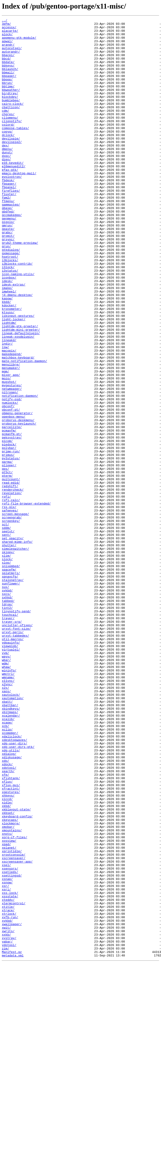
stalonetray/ (13, 692)
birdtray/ (10, 108)
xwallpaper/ (12, 1105)
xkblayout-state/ (16, 968)
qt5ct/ (7, 563)
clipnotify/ (12, 142)
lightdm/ (9, 384)
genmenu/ (9, 259)
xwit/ (6, 1110)
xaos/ (6, 826)
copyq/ (7, 154)
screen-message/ (15, 613)
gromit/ (8, 279)
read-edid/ (11, 576)
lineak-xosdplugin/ (18, 400)
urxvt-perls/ (13, 755)
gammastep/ (11, 242)
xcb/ (5, 868)
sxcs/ (6, 709)
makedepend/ (12, 421)
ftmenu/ (8, 238)
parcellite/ (12, 509)
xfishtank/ (11, 930)
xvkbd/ (7, 1101)
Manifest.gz (12, 1139)
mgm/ (5, 442)
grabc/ (7, 275)
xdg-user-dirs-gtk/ (18, 893)
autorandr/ (11, 58)
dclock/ (8, 158)
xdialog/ (9, 901)
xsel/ (6, 1034)
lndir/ (7, 409)
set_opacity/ (13, 642)
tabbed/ (8, 717)
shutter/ (9, 651)
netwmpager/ (12, 463)
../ (4, 21)
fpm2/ (6, 234)
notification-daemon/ (20, 471)
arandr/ (8, 50)
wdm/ (5, 793)
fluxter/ (9, 229)
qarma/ (7, 551)
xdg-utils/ (11, 897)
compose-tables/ (15, 150)
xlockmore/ (11, 984)
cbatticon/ (11, 125)
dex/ (5, 171)
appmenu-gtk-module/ (19, 42)
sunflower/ (11, 697)
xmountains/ (12, 993)
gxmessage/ (11, 300)
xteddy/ (8, 1076)
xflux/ (7, 934)
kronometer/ (12, 367)
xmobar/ (8, 989)
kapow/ (7, 354)
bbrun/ (7, 96)
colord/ (8, 146)
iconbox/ (9, 329)
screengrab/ (12, 617)
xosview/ (9, 1005)
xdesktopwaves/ (14, 884)
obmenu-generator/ (17, 492)
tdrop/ (7, 722)
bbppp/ (7, 92)
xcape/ (7, 863)
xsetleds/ (10, 1043)
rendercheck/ (13, 584)
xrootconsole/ (13, 1022)
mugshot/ (9, 455)
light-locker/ (13, 380)
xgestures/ (11, 947)
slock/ (7, 667)
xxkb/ (6, 1118)
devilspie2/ (12, 167)
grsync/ (8, 284)
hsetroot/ (10, 304)
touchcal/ (10, 734)
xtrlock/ (9, 1093)
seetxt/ (8, 634)
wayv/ (6, 784)
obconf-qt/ (11, 488)
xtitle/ (8, 1085)
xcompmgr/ (10, 876)
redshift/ (10, 580)
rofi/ (6, 592)
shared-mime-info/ (17, 647)
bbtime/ (8, 100)
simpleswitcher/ (15, 655)
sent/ (6, 638)
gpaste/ (8, 271)
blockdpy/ (10, 113)
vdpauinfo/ (11, 767)
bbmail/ (8, 83)
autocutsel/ (12, 54)
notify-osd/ (12, 475)
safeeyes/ (10, 609)
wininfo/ (9, 801)
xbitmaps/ (10, 851)
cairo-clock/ (13, 121)
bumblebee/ (11, 117)
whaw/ (6, 797)
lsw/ (5, 413)
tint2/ (7, 726)
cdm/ (5, 129)
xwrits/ (8, 1114)
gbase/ (7, 246)
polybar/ (9, 534)
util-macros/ (13, 763)
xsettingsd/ (12, 1047)
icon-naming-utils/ (18, 325)
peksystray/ (12, 521)
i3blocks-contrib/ (17, 313)
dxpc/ (6, 183)
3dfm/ (6, 25)
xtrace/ (8, 1089)
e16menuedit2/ (13, 196)
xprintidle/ (12, 1018)
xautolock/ (11, 830)
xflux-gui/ (11, 939)
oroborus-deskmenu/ (18, 501)
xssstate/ (10, 1072)
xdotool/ (9, 918)
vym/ (5, 780)
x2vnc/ (7, 818)
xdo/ (5, 909)
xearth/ (8, 922)
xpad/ (6, 1009)
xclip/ (7, 872)
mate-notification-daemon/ (24, 430)
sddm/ (6, 630)
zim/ (5, 1135)
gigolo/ (8, 263)
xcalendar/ (11, 855)
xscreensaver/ (13, 1026)
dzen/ (6, 188)
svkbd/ (7, 705)
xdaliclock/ (12, 880)
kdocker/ (9, 363)
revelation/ (12, 588)
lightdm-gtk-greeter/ (20, 388)
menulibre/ (11, 434)
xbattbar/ (10, 843)
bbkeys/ (8, 75)
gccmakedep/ (12, 254)
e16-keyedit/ (13, 192)
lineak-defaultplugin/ (21, 396)
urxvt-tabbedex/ (15, 759)
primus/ (8, 542)
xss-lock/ (10, 1068)
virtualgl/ (11, 776)
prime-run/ (11, 538)
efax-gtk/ (10, 200)
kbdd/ (6, 359)
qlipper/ (9, 555)
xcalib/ (8, 859)
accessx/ (9, 29)
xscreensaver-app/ (17, 1030)
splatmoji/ (11, 684)
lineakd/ (9, 405)
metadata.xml (13, 1143)
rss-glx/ (9, 605)
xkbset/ (8, 972)
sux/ (5, 701)
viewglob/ (10, 772)
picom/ (7, 526)
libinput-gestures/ (18, 375)
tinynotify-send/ (16, 730)
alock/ (7, 37)
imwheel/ (9, 346)
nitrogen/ (10, 467)
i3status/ (10, 321)
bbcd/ (6, 67)
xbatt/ (7, 838)
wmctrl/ (8, 805)
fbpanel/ (9, 221)
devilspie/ (11, 163)
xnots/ (7, 997)
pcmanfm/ (9, 513)
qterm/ (7, 567)
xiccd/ (7, 955)
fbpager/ (9, 217)
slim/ (6, 663)
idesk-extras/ (13, 338)
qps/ (5, 559)
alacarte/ (10, 33)
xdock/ (7, 913)
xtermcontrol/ (13, 1080)
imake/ (7, 342)
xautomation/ (13, 834)
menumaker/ (11, 438)
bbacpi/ (8, 62)
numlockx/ (10, 480)
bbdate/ (8, 71)
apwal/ (7, 46)
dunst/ (7, 179)
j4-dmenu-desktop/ (17, 350)
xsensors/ (10, 1039)
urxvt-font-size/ (16, 751)
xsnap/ (7, 1051)
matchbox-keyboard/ (18, 425)
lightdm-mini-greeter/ (21, 392)
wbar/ (6, 788)
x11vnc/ (8, 813)
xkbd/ (6, 964)
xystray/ (9, 1122)
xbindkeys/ (11, 847)
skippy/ (8, 659)
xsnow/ (7, 1055)
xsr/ (5, 1059)
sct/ (5, 626)
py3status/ (11, 546)
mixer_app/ (11, 446)
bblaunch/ (10, 79)
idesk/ (7, 334)
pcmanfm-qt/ (12, 517)
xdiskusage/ (12, 905)
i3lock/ (8, 317)
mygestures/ (12, 459)
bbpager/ (9, 88)
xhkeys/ (8, 951)
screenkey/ (11, 621)
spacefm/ (9, 680)
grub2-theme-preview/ (20, 288)
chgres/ (8, 133)
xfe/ (5, 926)
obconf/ (8, 484)
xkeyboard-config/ (17, 976)
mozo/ (6, 450)
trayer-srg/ (12, 742)
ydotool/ (9, 1130)
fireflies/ (11, 225)
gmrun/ (7, 267)
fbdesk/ (8, 213)
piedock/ (9, 530)
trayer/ (8, 738)
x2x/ (5, 822)
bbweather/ (11, 104)
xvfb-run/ (10, 1097)
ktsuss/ (8, 371)
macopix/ (9, 417)
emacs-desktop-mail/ (19, 204)
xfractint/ (11, 943)
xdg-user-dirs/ (14, 888)
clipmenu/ (10, 138)
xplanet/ (9, 1014)
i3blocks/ (10, 309)
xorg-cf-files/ (14, 1001)
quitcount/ (11, 571)
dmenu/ (7, 175)
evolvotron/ (12, 208)
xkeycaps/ (10, 980)
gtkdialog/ (11, 296)
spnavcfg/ (10, 688)
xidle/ (7, 959)
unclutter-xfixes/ (17, 747)
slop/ (6, 672)
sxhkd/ (7, 713)
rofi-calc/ (11, 596)
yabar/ (7, 1126)
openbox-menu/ (13, 496)
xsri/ (6, 1064)
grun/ (6, 292)
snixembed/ (11, 676)
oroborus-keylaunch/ (19, 505)
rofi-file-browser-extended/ (26, 601)
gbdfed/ (8, 250)
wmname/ (8, 809)
